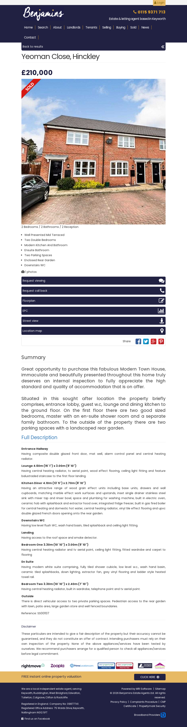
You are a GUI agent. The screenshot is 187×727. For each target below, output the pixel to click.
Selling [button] (106, 27)
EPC (93, 311)
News (145, 27)
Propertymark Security (152, 706)
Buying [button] (120, 27)
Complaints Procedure (143, 702)
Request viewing (93, 280)
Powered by (129, 688)
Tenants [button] (91, 27)
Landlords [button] (73, 27)
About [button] (57, 27)
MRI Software (144, 688)
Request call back (93, 290)
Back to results (93, 46)
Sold (133, 27)
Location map (93, 331)
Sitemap (160, 688)
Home (28, 27)
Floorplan (93, 301)
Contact (30, 37)
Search (43, 27)
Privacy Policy (119, 702)
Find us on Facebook (35, 718)
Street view (93, 321)
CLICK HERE (149, 677)
